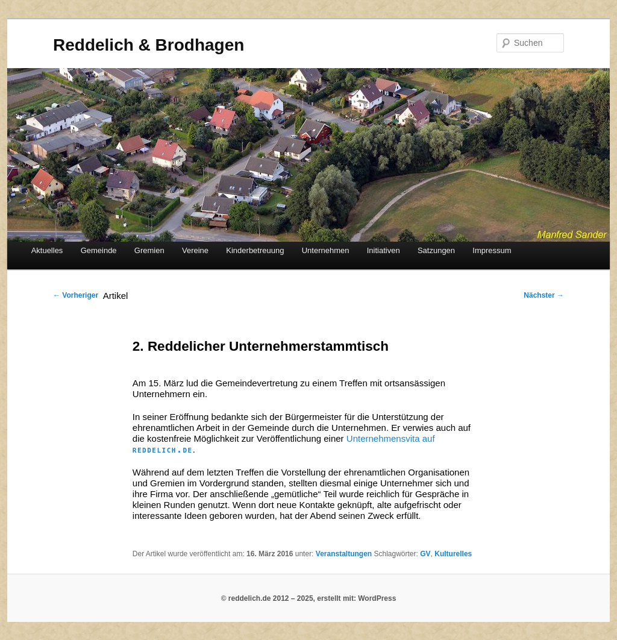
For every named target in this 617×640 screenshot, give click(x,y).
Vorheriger (75, 295)
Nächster (544, 295)
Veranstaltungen (344, 554)
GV (425, 554)
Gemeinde (99, 250)
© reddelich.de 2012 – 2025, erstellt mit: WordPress (308, 598)
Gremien (149, 250)
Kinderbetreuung (255, 250)
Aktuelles (47, 250)
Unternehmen (325, 250)
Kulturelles (453, 554)
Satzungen (436, 250)
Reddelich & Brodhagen (148, 45)
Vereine (195, 250)
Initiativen (383, 250)
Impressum (491, 250)
